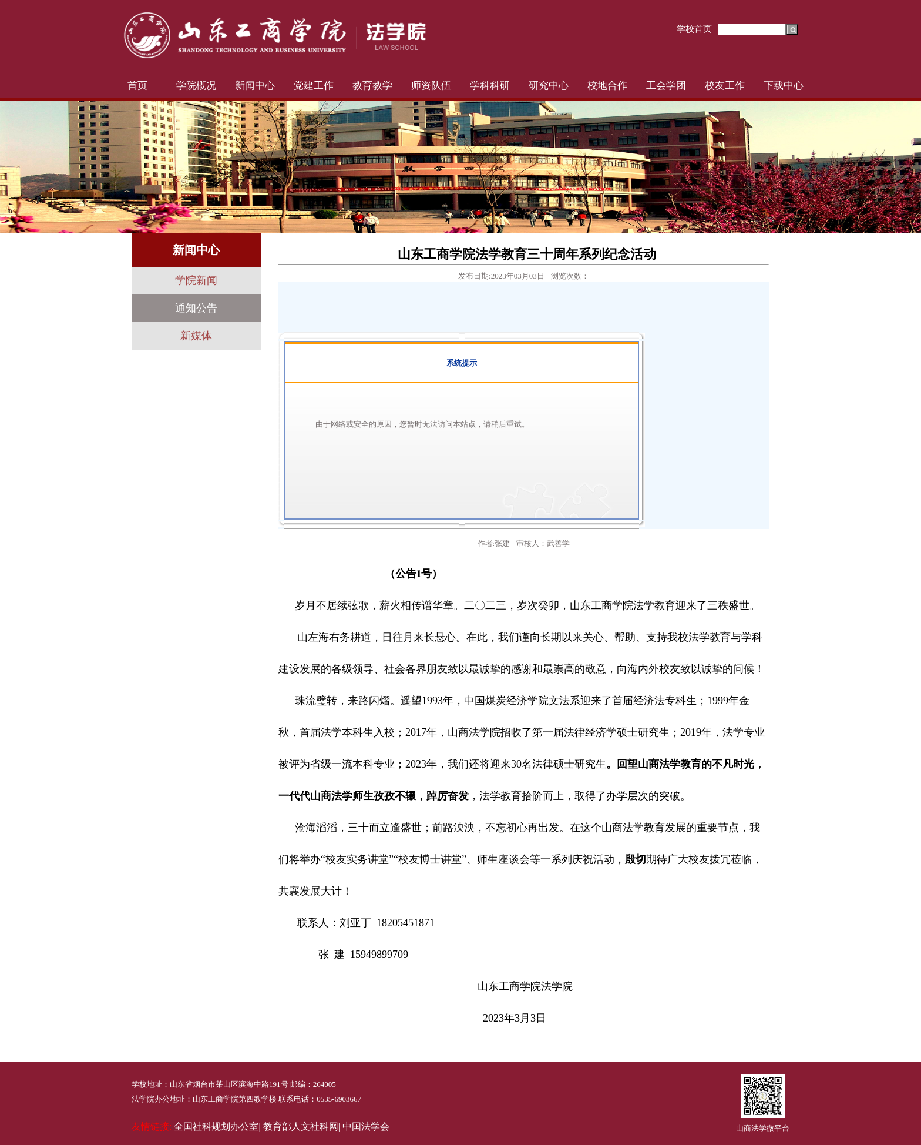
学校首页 (694, 29)
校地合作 (607, 85)
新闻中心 (255, 85)
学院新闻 (196, 280)
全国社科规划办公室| (217, 1126)
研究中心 (549, 85)
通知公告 (196, 308)
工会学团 (666, 85)
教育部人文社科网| (301, 1126)
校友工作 (725, 85)
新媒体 (196, 336)
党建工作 (314, 85)
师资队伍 (431, 85)
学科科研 (490, 85)
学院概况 (196, 85)
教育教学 (372, 85)
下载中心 (784, 85)
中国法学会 (365, 1126)
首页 (137, 85)
